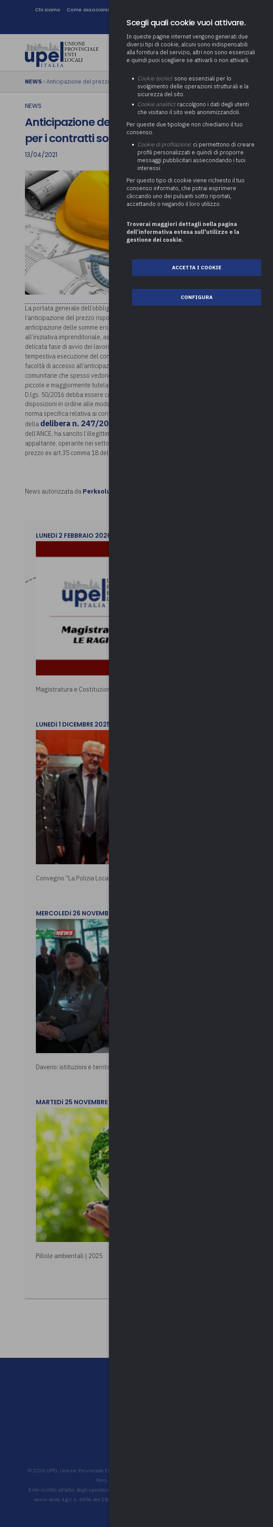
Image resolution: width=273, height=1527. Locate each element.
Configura (197, 297)
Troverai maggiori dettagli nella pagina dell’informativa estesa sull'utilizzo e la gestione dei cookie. (182, 231)
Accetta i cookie (196, 267)
